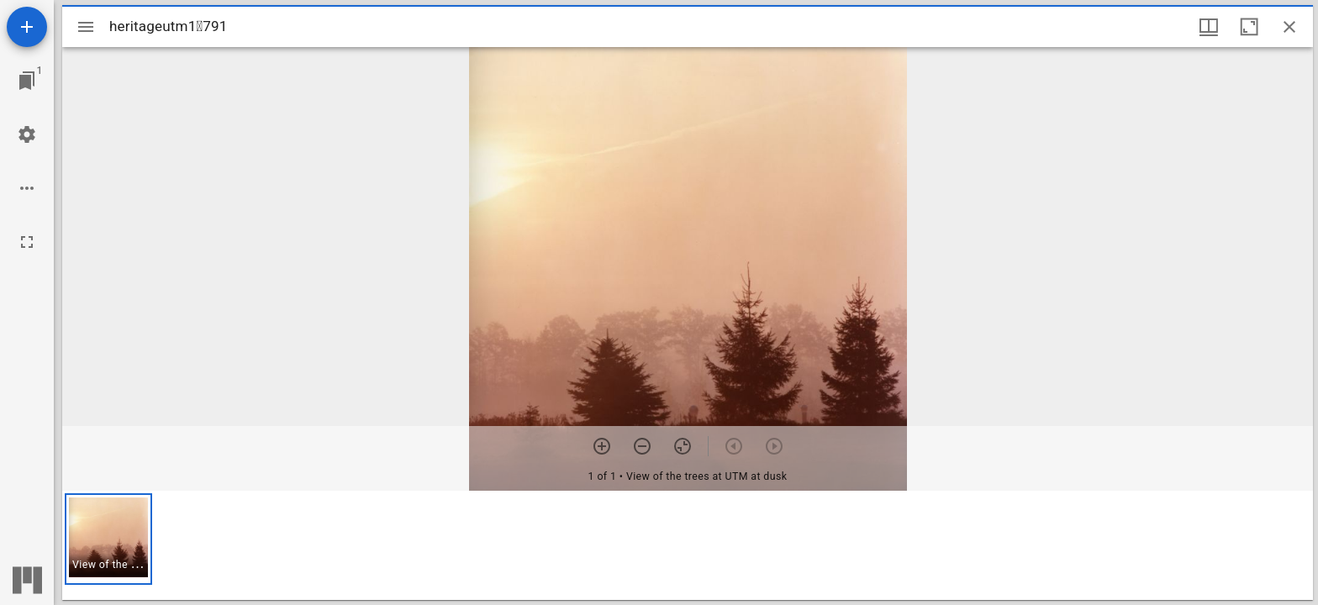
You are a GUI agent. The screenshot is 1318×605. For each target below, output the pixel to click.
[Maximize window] (1249, 27)
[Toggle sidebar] (86, 27)
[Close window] (1289, 27)
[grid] (687, 545)
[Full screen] (27, 242)
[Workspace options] (27, 188)
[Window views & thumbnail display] (1209, 27)
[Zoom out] (642, 446)
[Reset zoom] (682, 446)
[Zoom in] (602, 446)
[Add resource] (27, 27)
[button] (108, 539)
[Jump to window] (27, 80)
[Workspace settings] (27, 134)
